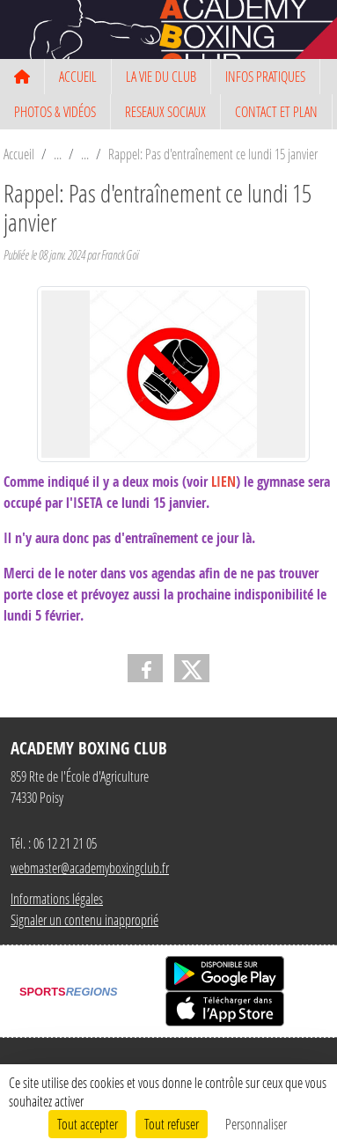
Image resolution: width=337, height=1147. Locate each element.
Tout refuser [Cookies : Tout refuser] (171, 1123)
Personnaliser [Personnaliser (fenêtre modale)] (256, 1123)
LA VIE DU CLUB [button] (161, 76)
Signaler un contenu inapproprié (84, 919)
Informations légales (57, 898)
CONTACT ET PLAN (276, 111)
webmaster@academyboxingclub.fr (90, 867)
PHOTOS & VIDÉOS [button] (55, 111)
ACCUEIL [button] (78, 76)
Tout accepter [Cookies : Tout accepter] (87, 1123)
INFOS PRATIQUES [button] (265, 76)
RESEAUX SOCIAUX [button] (165, 111)
